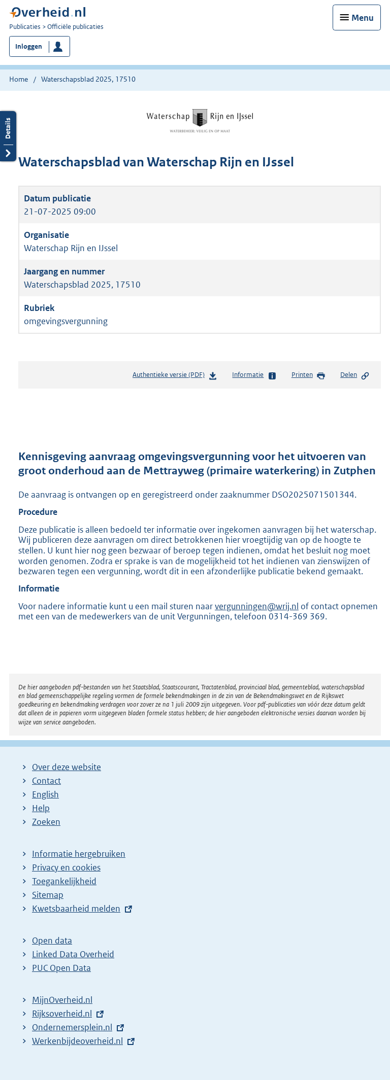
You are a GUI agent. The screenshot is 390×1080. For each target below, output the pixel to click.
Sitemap (47, 894)
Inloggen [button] (28, 46)
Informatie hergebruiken (78, 853)
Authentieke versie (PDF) (175, 376)
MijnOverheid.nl (62, 999)
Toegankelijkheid (64, 881)
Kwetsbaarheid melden (76, 908)
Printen (308, 375)
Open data (52, 940)
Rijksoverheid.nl (62, 1013)
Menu (362, 17)
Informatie (254, 375)
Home (18, 79)
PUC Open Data (61, 967)
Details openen (8, 136)
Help (41, 808)
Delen (355, 375)
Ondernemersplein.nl (72, 1027)
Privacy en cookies (66, 867)
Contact (46, 780)
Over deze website (66, 767)
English (45, 794)
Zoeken (46, 821)
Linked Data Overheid (73, 954)
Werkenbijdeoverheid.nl (77, 1041)
